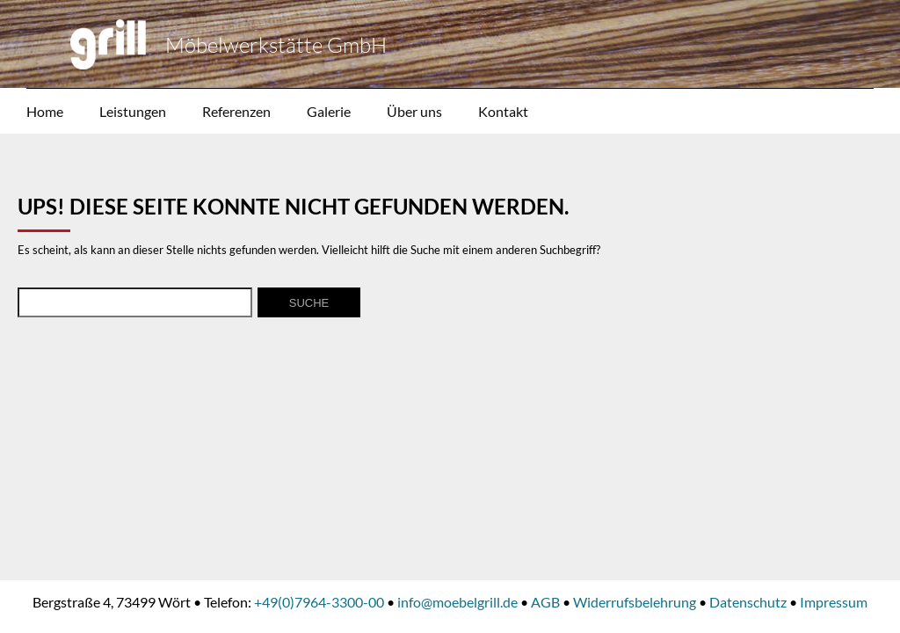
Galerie (329, 111)
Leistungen (132, 111)
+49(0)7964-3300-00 (319, 601)
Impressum (833, 601)
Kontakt (503, 111)
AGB (545, 601)
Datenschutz (748, 601)
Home (44, 111)
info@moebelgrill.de (457, 601)
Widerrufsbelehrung (634, 601)
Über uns (414, 111)
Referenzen (236, 111)
